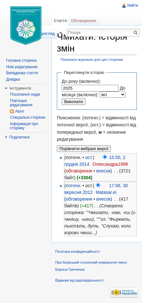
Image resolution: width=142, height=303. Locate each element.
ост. (89, 157)
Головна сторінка (21, 60)
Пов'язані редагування (21, 103)
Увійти (132, 5)
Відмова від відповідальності (79, 280)
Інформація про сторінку (24, 126)
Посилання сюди (25, 94)
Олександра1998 (110, 164)
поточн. (73, 185)
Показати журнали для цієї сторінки (92, 59)
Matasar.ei (106, 192)
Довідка (13, 79)
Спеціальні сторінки (27, 117)
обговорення (79, 170)
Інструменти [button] (20, 88)
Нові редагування (22, 67)
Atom (19, 111)
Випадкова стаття (22, 73)
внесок (103, 170)
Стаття (60, 20)
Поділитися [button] (19, 137)
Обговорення (83, 20)
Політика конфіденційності (77, 251)
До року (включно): (81, 81)
